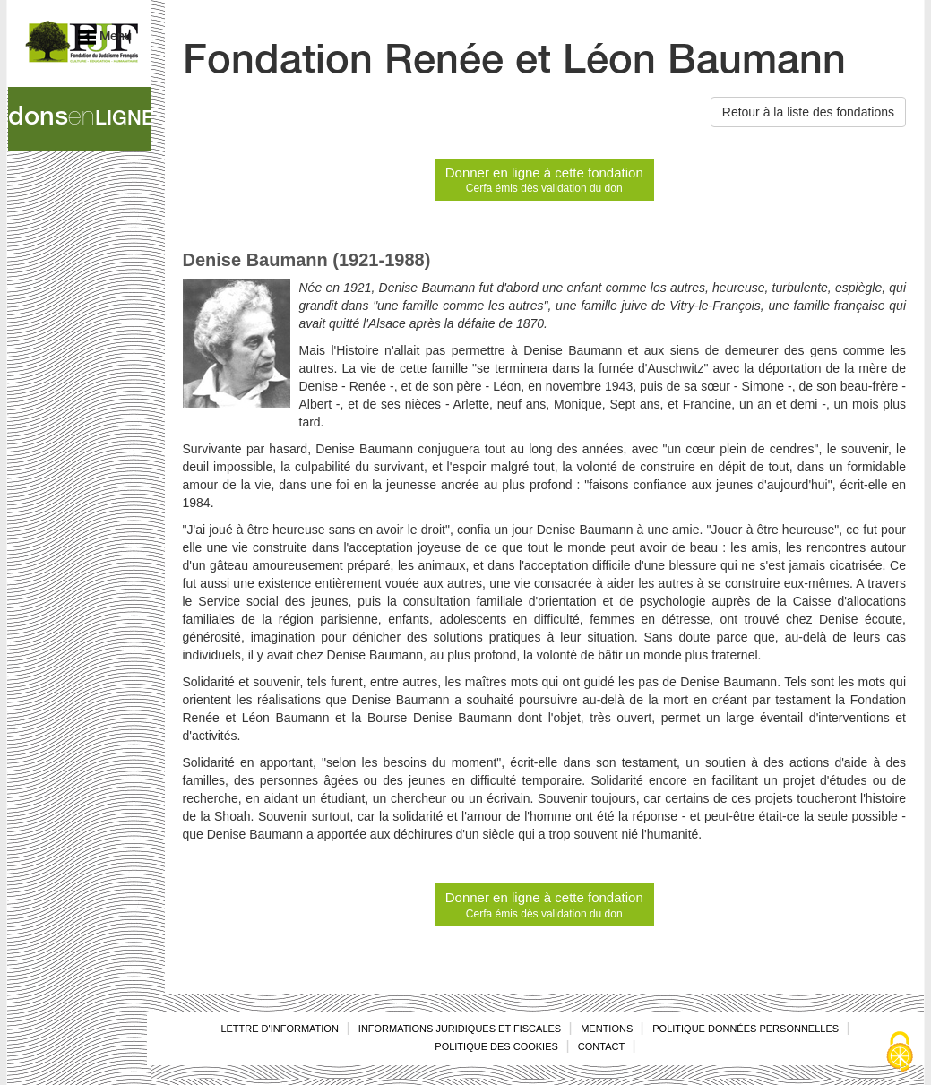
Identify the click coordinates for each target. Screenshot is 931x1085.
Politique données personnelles (745, 1028)
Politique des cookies (496, 1046)
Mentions (607, 1028)
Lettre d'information (279, 1028)
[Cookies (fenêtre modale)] (899, 1053)
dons (79, 119)
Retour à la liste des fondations (808, 112)
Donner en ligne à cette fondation (544, 180)
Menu (105, 37)
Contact (601, 1046)
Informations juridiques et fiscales (459, 1028)
